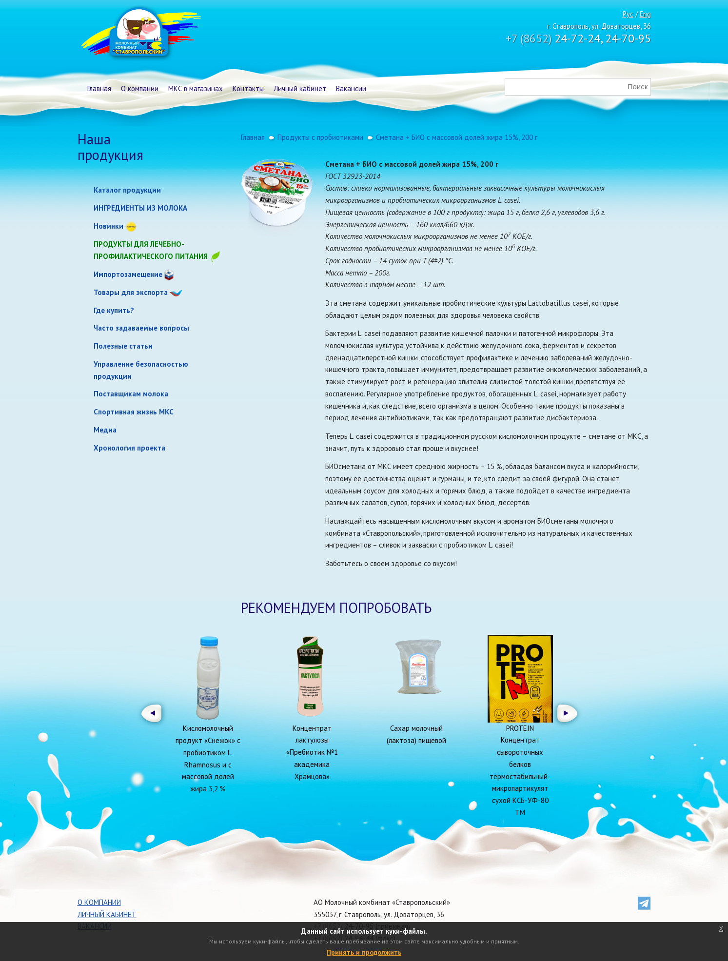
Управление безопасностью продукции (141, 370)
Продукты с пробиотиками (320, 137)
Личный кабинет (300, 88)
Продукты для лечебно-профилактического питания (157, 250)
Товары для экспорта (131, 292)
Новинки (108, 226)
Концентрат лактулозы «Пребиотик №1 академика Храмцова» (312, 752)
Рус (628, 14)
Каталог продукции (127, 190)
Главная (99, 88)
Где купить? (114, 310)
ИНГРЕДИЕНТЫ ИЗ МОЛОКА (140, 208)
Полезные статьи (123, 346)
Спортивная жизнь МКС (134, 411)
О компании (139, 88)
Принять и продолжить (364, 952)
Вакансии (351, 88)
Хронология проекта (129, 447)
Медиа (105, 429)
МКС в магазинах (195, 88)
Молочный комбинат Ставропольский (140, 34)
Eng (645, 14)
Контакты (248, 88)
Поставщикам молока (131, 393)
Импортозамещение (128, 274)
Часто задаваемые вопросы (141, 328)
